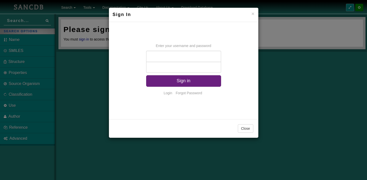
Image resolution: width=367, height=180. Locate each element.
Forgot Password (189, 93)
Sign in (183, 80)
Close (245, 128)
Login (168, 93)
